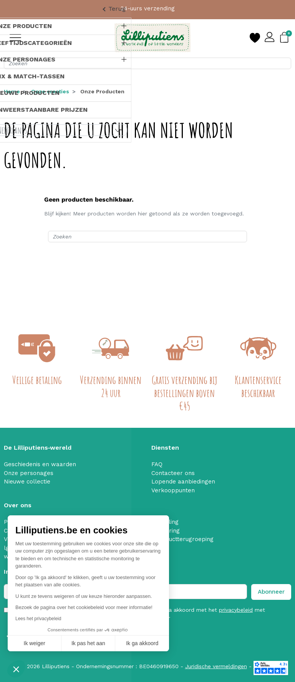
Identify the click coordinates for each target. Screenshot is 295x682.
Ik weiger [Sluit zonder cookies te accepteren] (34, 643)
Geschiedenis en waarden (40, 464)
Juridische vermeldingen (216, 666)
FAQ (156, 464)
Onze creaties (50, 91)
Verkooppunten (173, 490)
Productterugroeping (185, 539)
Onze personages (28, 473)
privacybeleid (236, 610)
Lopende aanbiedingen (183, 481)
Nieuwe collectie (27, 481)
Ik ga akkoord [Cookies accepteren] (142, 643)
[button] (16, 669)
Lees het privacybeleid (38, 618)
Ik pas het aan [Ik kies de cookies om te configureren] (88, 643)
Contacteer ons (173, 473)
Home (12, 91)
